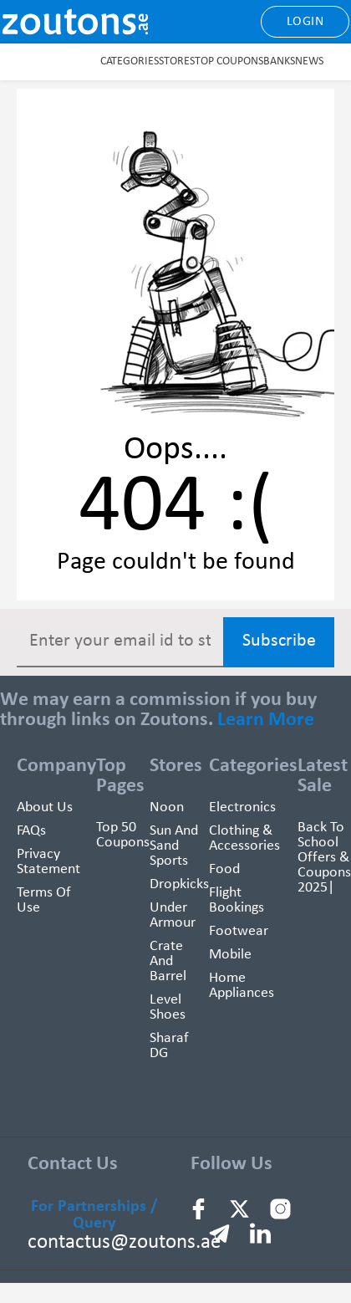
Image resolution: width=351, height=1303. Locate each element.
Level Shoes (168, 1007)
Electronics (242, 807)
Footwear (238, 931)
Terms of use (44, 900)
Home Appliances (241, 985)
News (309, 61)
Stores (177, 61)
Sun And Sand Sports (174, 846)
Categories (129, 61)
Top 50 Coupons (123, 835)
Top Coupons (229, 61)
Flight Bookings (236, 900)
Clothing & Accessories (244, 838)
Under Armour (173, 915)
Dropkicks (179, 884)
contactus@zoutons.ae (124, 1242)
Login (305, 21)
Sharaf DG (169, 1045)
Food (224, 869)
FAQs (31, 831)
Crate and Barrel (168, 961)
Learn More (265, 720)
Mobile (230, 955)
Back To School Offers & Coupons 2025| (324, 858)
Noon (167, 807)
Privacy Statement (48, 861)
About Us (45, 807)
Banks (279, 61)
